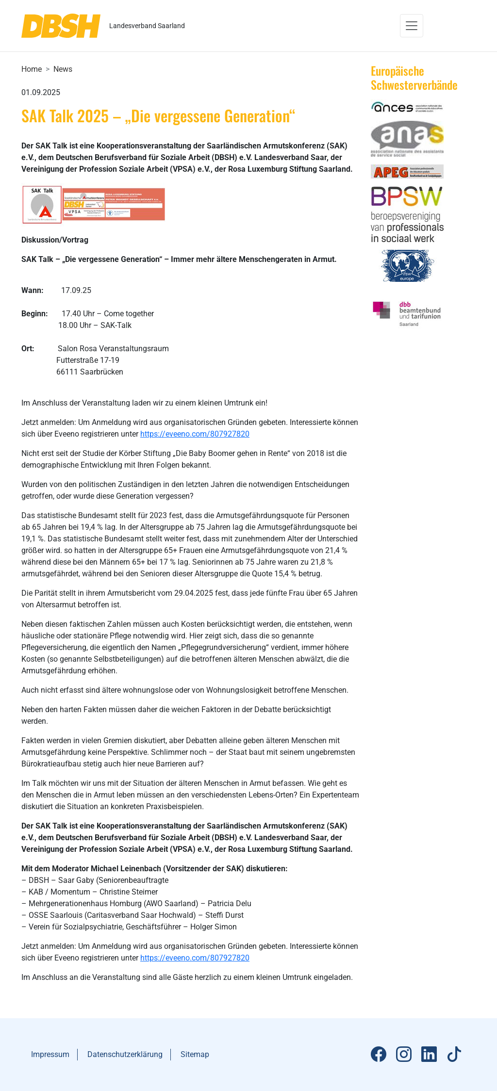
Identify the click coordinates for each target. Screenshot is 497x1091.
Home (31, 69)
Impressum (50, 1054)
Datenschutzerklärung (125, 1054)
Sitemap (195, 1054)
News (62, 69)
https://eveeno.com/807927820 (194, 434)
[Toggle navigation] (411, 25)
